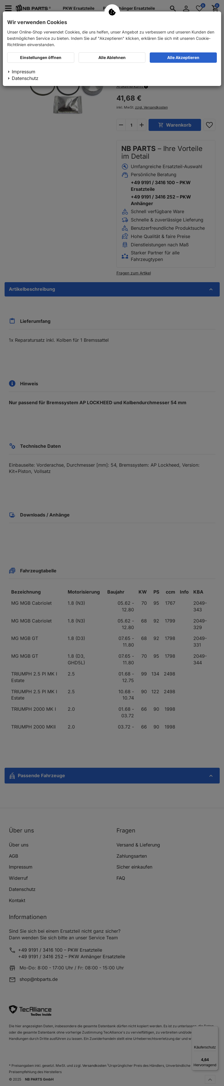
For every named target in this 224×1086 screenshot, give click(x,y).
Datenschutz (25, 78)
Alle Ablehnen (112, 57)
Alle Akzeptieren (183, 57)
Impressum (23, 71)
